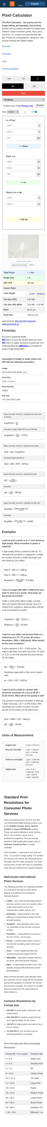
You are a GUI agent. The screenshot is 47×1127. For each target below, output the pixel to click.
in (38, 79)
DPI (3, 340)
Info (34, 112)
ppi (34, 86)
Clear (23, 93)
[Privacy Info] (27, 106)
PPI (3, 343)
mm (9, 79)
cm (23, 79)
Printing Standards (10, 69)
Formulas (6, 46)
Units (4, 61)
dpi (12, 86)
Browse (40, 105)
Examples (6, 54)
